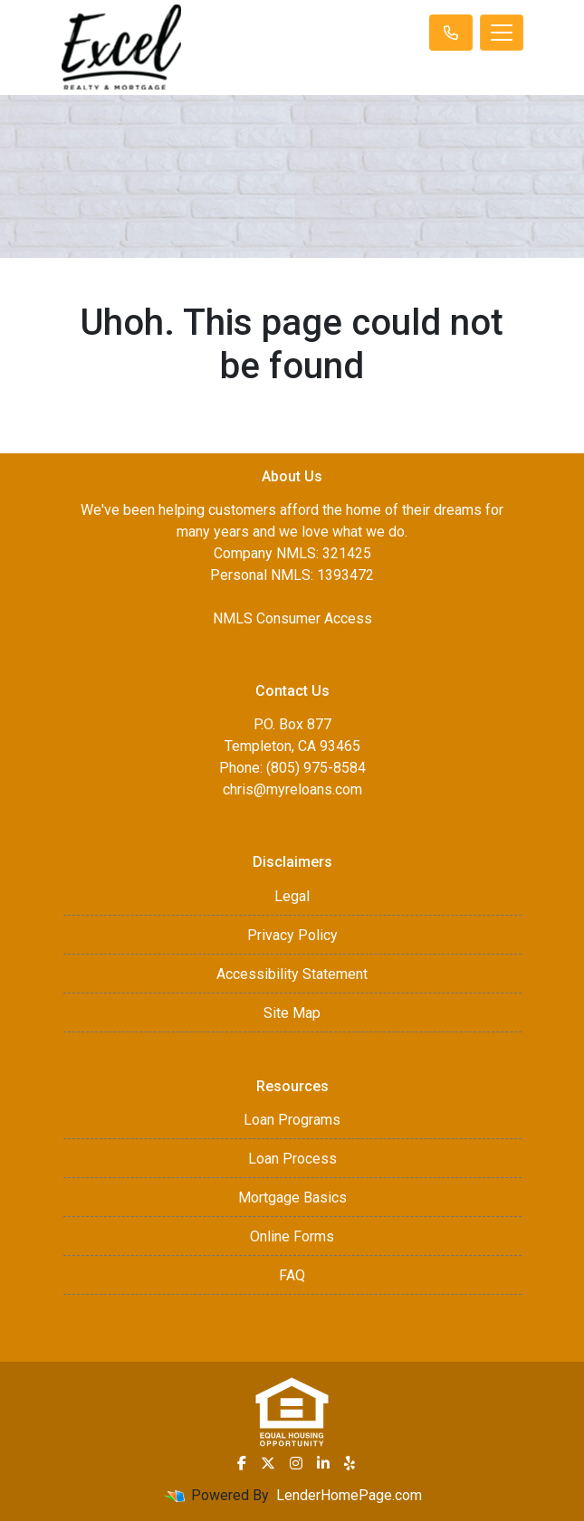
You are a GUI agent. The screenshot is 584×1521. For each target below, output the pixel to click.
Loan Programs (292, 1119)
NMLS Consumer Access (292, 618)
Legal (292, 896)
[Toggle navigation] (501, 32)
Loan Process (292, 1158)
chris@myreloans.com (292, 789)
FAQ (292, 1275)
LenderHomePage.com (349, 1495)
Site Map (292, 1013)
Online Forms (292, 1236)
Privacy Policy (292, 935)
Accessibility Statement (292, 974)
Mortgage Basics (292, 1197)
